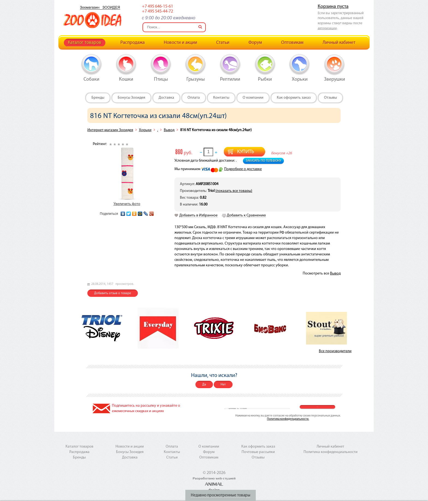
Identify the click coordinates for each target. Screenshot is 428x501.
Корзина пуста (333, 6)
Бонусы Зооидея (131, 98)
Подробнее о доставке (243, 169)
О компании (253, 98)
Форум (255, 42)
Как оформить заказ (294, 98)
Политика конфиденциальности (331, 452)
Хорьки (145, 130)
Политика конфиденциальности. (288, 419)
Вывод (169, 130)
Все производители (335, 351)
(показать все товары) (233, 191)
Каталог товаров (84, 42)
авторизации (327, 28)
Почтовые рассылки (258, 452)
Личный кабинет (339, 42)
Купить (245, 152)
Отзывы (330, 98)
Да (204, 384)
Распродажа (132, 42)
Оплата (194, 98)
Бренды (97, 98)
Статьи (222, 42)
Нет (223, 384)
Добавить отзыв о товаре (112, 293)
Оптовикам (292, 42)
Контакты (221, 98)
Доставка (166, 98)
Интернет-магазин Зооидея (110, 130)
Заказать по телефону (263, 160)
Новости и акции (180, 42)
